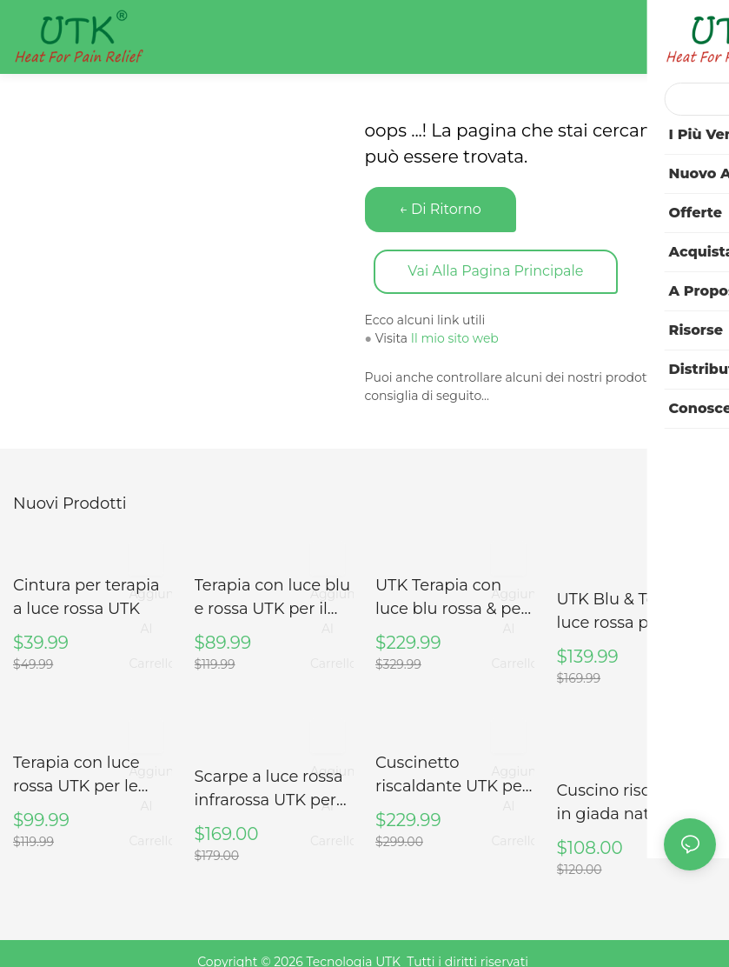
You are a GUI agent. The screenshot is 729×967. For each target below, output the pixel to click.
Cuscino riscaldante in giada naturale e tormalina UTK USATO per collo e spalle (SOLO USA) (633, 786)
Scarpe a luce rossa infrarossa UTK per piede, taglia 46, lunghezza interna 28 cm (269, 786)
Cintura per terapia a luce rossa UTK (86, 596)
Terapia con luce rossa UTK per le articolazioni (76, 773)
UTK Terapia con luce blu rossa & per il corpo (451, 597)
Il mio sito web (455, 339)
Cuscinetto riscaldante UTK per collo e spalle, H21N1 (451, 773)
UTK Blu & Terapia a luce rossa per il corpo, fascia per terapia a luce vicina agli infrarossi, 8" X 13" (634, 610)
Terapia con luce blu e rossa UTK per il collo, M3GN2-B (273, 597)
